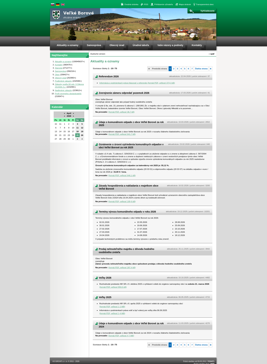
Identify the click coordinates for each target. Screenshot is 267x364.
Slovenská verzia (52, 4)
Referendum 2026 (109, 76)
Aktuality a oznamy (63, 61)
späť (212, 54)
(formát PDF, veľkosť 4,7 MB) (121, 335)
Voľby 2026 (105, 277)
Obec (57, 74)
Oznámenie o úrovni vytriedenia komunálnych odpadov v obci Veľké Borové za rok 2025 (131, 146)
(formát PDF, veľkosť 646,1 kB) (122, 175)
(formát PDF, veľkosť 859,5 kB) (113, 287)
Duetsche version (57, 4)
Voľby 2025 (105, 297)
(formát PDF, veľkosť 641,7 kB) (122, 134)
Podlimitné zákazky (63, 81)
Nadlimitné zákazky (63, 90)
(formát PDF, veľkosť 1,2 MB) (112, 306)
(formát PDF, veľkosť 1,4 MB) (112, 313)
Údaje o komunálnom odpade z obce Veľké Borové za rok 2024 (131, 325)
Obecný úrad (60, 78)
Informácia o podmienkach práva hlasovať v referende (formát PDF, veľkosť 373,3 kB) (137, 83)
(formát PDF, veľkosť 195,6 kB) (122, 201)
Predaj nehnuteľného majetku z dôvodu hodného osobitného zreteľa (126, 250)
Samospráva (60, 71)
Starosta (58, 68)
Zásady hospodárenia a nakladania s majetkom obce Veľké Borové (128, 187)
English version (63, 4)
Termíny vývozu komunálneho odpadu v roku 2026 (127, 211)
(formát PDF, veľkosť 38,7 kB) (121, 112)
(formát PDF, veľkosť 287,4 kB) (122, 267)
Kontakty (58, 65)
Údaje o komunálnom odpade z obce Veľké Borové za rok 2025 (131, 124)
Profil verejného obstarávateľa (68, 93)
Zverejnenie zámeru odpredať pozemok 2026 (124, 93)
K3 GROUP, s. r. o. (60, 361)
